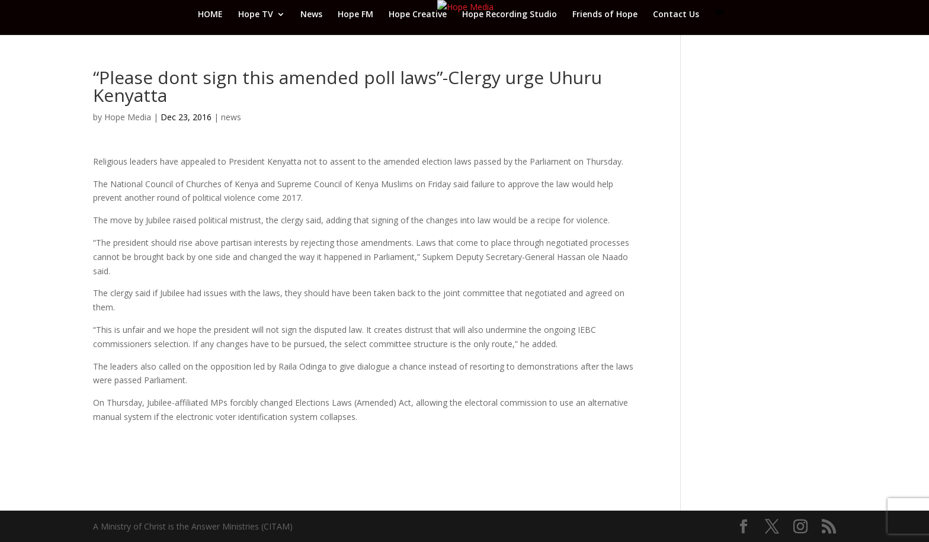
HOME (210, 15)
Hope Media (127, 117)
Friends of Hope (605, 15)
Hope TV (255, 15)
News (311, 15)
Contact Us (676, 15)
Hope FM (355, 15)
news (231, 117)
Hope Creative (418, 15)
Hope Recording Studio (509, 15)
